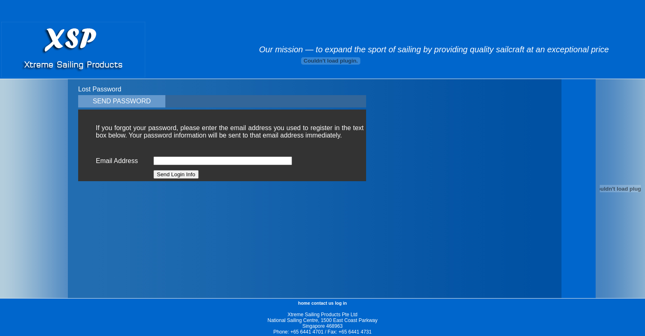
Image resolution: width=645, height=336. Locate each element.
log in (341, 303)
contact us (322, 303)
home (304, 303)
